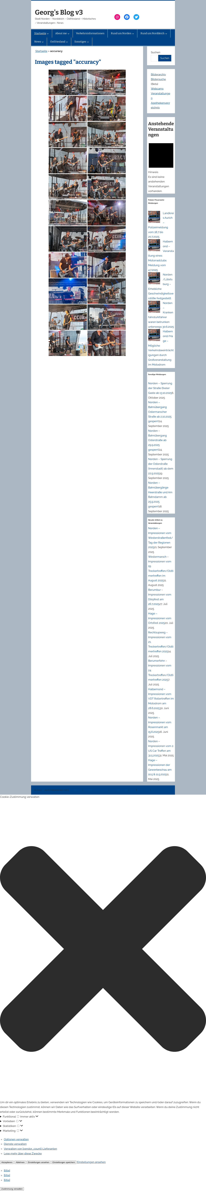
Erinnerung (143, 790)
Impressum (75, 790)
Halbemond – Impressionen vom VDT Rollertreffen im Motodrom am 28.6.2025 (161, 699)
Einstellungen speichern (64, 1162)
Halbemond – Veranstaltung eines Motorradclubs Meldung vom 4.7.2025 (161, 256)
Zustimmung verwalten (12, 1189)
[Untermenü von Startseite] (48, 33)
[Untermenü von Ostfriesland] (67, 42)
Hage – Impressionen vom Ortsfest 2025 (159, 618)
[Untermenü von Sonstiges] (88, 42)
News (132, 790)
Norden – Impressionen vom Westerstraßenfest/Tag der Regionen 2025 (160, 538)
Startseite (41, 51)
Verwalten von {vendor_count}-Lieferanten (30, 1148)
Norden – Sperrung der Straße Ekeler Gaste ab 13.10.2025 (160, 388)
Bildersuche (158, 79)
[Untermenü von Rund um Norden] (133, 33)
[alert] (161, 167)
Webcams (157, 88)
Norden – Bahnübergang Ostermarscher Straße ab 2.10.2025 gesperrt (159, 412)
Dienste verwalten (15, 1144)
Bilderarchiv (158, 74)
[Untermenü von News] (43, 42)
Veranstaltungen (118, 790)
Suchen (155, 52)
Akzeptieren (6, 1162)
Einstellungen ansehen (38, 1162)
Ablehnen (20, 1162)
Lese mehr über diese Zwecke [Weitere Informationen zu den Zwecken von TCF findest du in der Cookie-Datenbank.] (23, 1153)
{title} (7, 1170)
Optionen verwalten (16, 1139)
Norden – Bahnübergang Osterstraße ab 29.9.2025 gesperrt (157, 440)
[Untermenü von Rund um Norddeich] (166, 33)
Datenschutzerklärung (95, 790)
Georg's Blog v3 (59, 12)
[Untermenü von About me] (68, 33)
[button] (103, 949)
